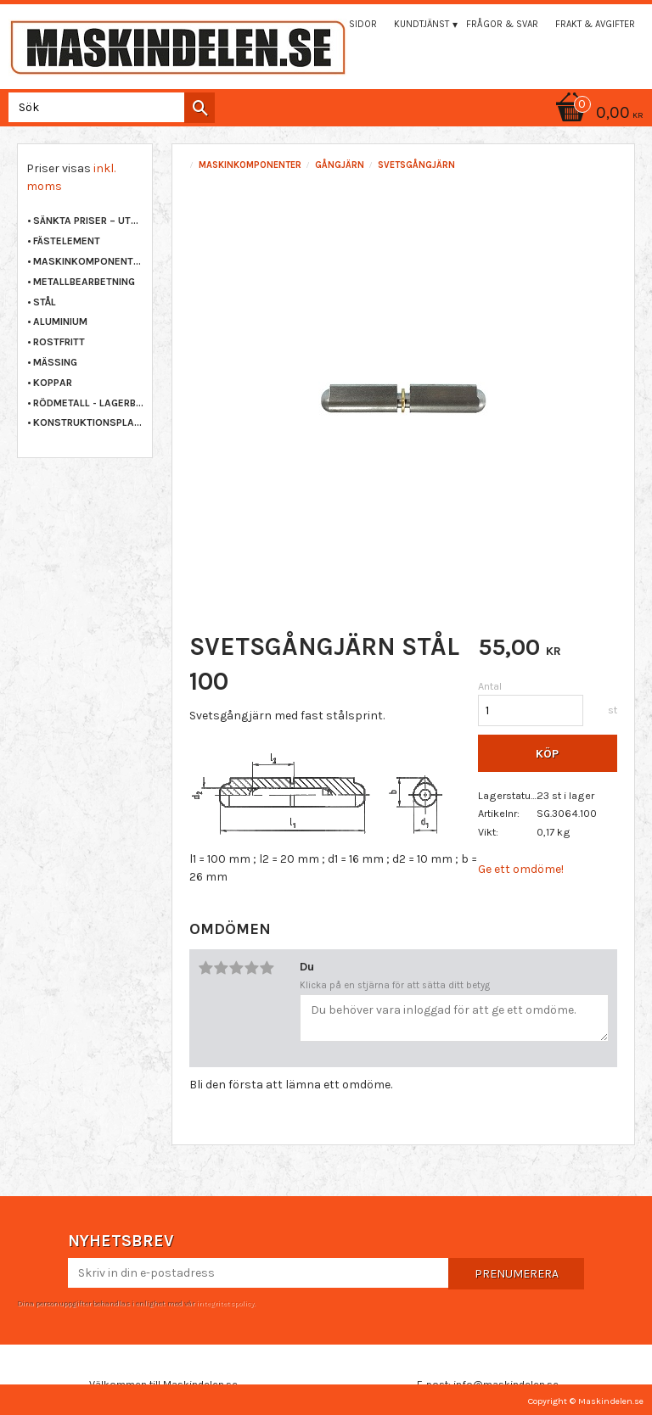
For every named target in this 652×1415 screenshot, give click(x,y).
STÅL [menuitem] (44, 302)
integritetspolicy (225, 1303)
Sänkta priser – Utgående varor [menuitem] (88, 221)
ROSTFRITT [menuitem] (59, 342)
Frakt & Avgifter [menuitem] (595, 24)
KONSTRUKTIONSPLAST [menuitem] (88, 422)
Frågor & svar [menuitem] (502, 24)
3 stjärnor (236, 968)
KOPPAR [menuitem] (52, 383)
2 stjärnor (220, 968)
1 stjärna (205, 968)
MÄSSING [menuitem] (55, 362)
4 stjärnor (251, 968)
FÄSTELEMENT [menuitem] (66, 241)
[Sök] (199, 107)
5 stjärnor (266, 968)
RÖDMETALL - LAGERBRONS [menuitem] (88, 403)
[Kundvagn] (326, 114)
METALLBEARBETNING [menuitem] (84, 282)
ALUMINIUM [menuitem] (60, 321)
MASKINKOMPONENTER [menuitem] (88, 261)
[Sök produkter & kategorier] (108, 107)
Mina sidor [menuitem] (350, 24)
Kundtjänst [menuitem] (421, 24)
